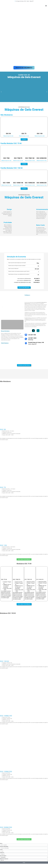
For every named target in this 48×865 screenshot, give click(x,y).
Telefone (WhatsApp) (4, 846)
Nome (1, 843)
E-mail (1, 849)
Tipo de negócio (3, 855)
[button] (46, 6)
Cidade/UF (2, 852)
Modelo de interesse (4, 858)
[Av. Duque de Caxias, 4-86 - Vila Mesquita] (12, 353)
